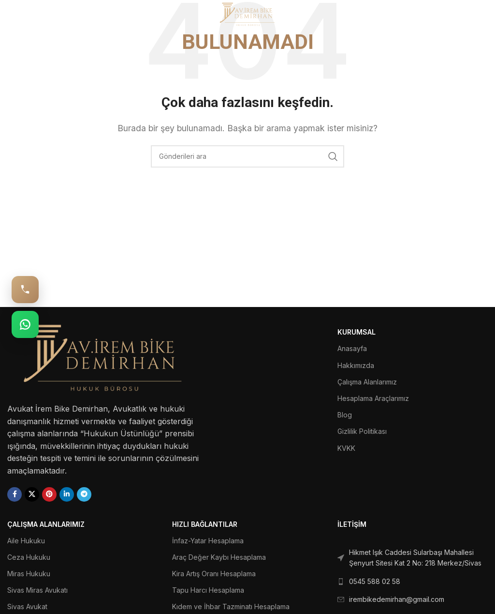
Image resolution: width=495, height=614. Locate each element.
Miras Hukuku (28, 573)
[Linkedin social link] (66, 494)
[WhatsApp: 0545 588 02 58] (25, 324)
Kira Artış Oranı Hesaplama (214, 573)
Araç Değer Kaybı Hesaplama (219, 557)
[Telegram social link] (84, 494)
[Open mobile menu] (22, 14)
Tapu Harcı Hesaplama (208, 590)
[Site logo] (247, 13)
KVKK (346, 448)
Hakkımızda (355, 365)
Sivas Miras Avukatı (37, 590)
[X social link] (32, 494)
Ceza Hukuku (28, 557)
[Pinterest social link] (49, 494)
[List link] (412, 558)
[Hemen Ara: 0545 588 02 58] (25, 289)
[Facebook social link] (14, 494)
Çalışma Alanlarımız (367, 382)
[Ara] (247, 156)
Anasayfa (352, 348)
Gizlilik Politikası (362, 431)
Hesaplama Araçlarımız (373, 398)
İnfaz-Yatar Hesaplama (208, 541)
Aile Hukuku (26, 541)
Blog (344, 415)
